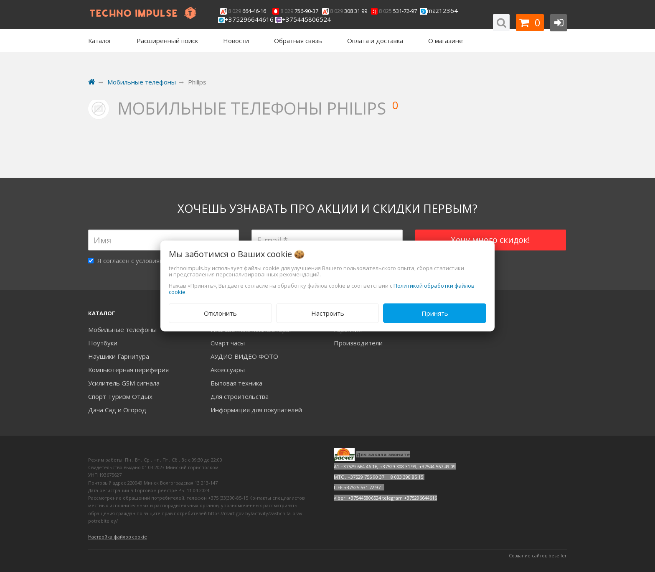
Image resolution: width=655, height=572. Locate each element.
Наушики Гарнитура (118, 356)
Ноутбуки (102, 343)
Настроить (327, 313)
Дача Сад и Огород (117, 410)
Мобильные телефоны (122, 329)
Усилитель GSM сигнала (124, 383)
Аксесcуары (228, 369)
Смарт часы (228, 343)
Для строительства (240, 396)
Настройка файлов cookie (117, 537)
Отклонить (220, 313)
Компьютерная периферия (128, 369)
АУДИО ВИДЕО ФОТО (244, 356)
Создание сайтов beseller (538, 555)
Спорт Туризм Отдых (120, 396)
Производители (358, 343)
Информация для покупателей (256, 410)
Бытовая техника (236, 383)
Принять (434, 313)
